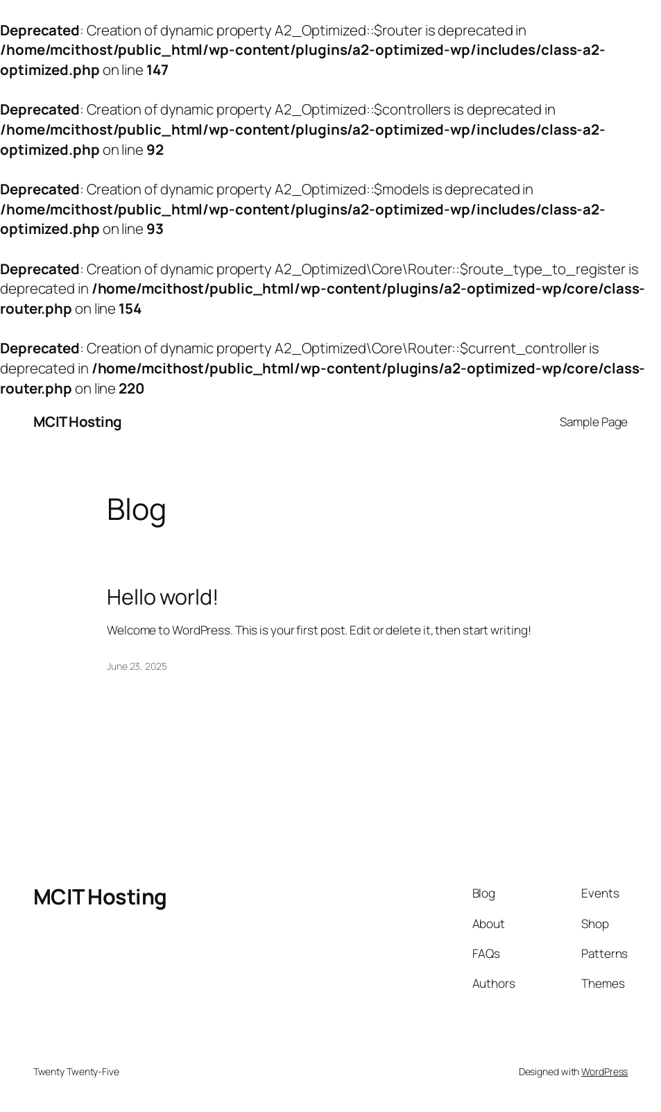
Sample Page (594, 422)
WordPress (604, 1071)
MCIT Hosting (77, 421)
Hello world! (163, 597)
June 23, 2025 (137, 666)
